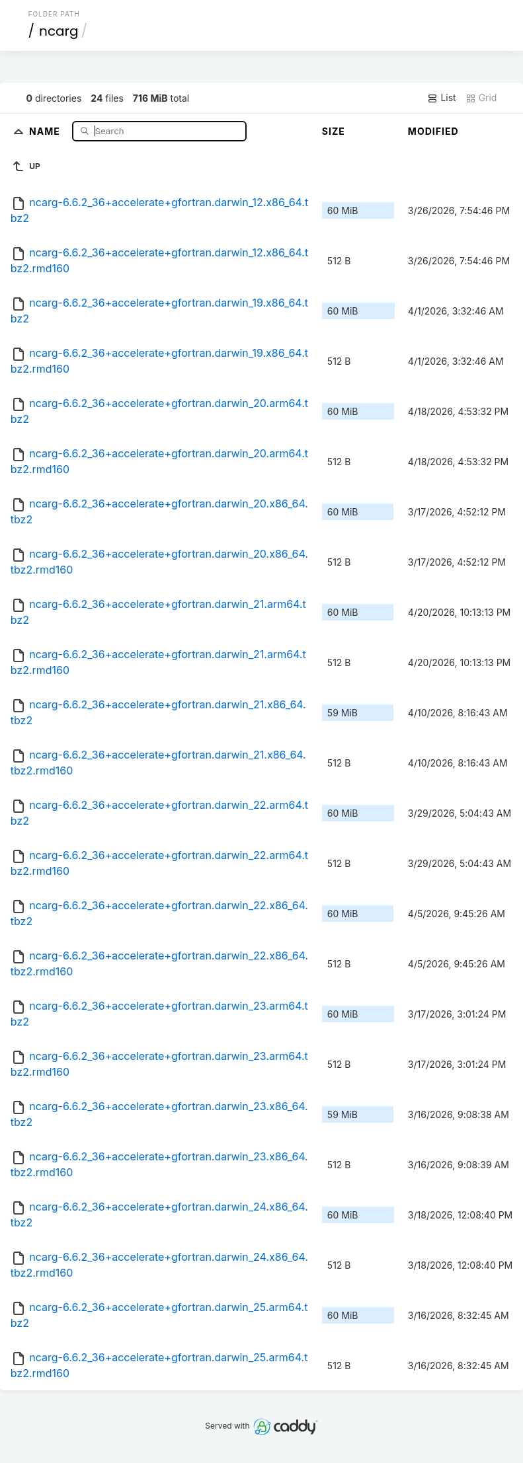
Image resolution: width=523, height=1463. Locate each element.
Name (46, 130)
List (441, 98)
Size (333, 131)
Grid (481, 98)
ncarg (58, 31)
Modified (433, 131)
